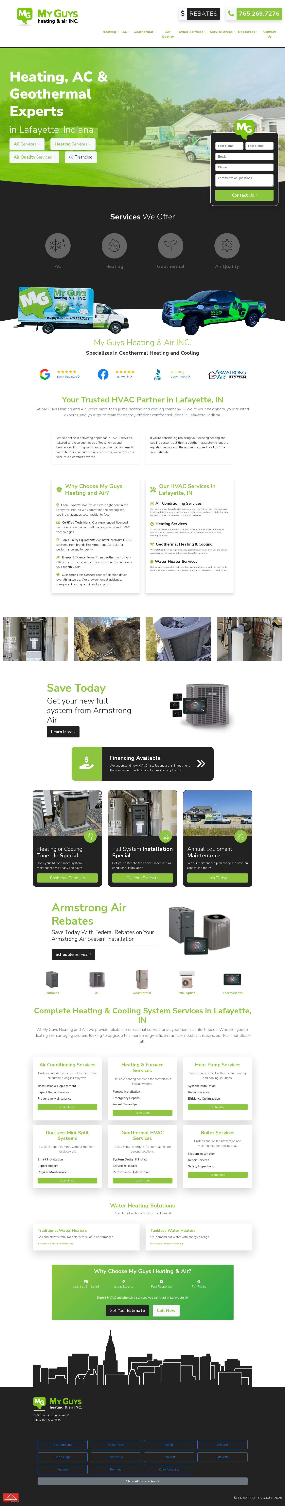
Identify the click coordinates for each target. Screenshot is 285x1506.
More (63, 732)
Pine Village (62, 1457)
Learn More (67, 1107)
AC (126, 32)
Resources (248, 32)
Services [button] (27, 144)
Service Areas (222, 32)
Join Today (217, 878)
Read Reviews (68, 377)
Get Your (127, 1311)
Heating (111, 32)
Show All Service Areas (142, 1481)
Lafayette (222, 1457)
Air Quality (168, 34)
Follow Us (124, 377)
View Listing (180, 377)
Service (73, 954)
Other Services (193, 32)
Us (244, 195)
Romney (115, 1469)
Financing (81, 157)
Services (34, 157)
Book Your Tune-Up (67, 878)
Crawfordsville (169, 1469)
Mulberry (63, 1469)
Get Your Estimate (143, 878)
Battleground (63, 1445)
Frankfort (169, 1457)
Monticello (116, 1457)
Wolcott (222, 1445)
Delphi (169, 1445)
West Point (116, 1445)
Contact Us (269, 34)
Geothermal (145, 32)
